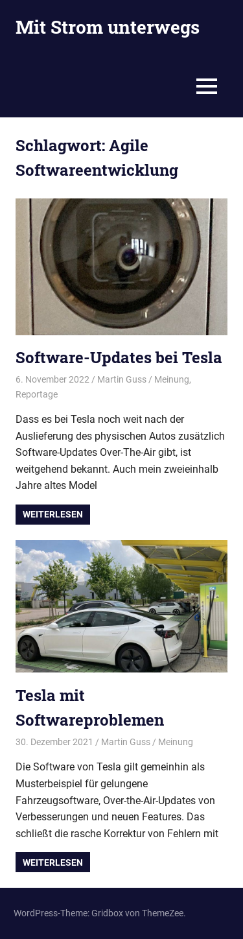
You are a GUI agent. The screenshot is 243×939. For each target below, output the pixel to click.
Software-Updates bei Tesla (119, 357)
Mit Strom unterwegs (108, 27)
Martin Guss (121, 379)
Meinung (171, 379)
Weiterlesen (53, 514)
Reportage (37, 394)
